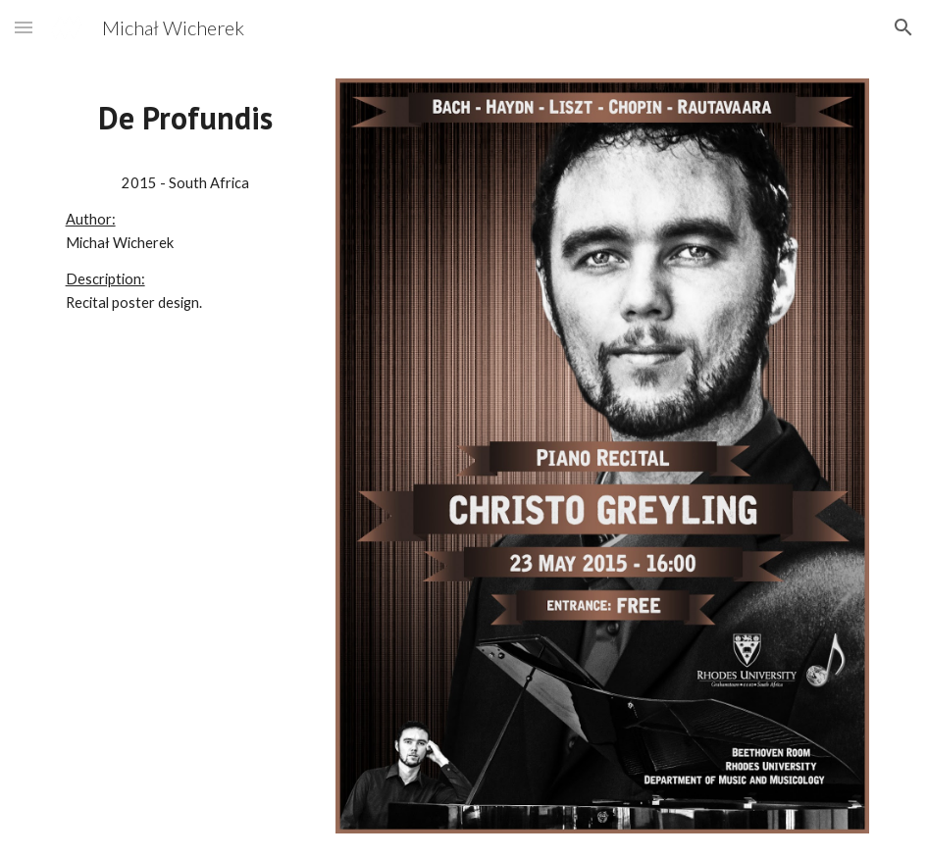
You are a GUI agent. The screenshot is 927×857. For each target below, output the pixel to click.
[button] (23, 27)
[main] (186, 118)
